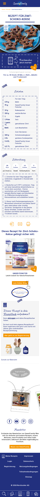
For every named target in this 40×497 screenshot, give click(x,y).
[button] (20, 61)
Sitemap (28, 477)
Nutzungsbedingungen (29, 466)
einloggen (11, 318)
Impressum (28, 456)
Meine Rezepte (11, 456)
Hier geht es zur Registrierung (16, 335)
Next (36, 394)
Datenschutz (28, 461)
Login (9, 461)
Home (3, 9)
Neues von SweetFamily (20, 447)
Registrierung (9, 466)
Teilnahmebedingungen (28, 472)
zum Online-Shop (20, 283)
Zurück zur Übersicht (9, 360)
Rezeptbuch (9, 314)
